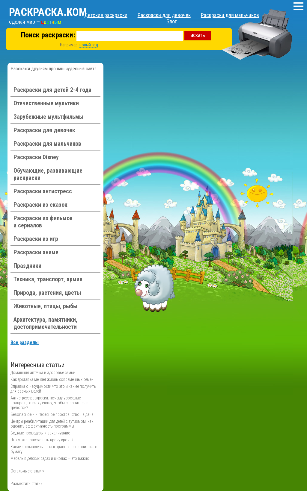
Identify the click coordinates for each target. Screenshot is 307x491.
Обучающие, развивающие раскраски (47, 174)
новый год (88, 44)
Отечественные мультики (46, 103)
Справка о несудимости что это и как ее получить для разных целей (53, 388)
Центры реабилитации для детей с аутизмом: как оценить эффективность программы (51, 423)
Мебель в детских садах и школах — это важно (49, 458)
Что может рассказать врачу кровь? (41, 439)
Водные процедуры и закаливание (40, 433)
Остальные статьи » (27, 471)
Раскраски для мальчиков (230, 15)
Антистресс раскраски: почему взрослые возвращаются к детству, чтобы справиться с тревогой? (49, 403)
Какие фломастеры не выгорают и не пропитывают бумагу (54, 449)
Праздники (27, 265)
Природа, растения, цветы (47, 292)
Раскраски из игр (35, 238)
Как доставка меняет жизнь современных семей (52, 379)
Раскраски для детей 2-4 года (52, 89)
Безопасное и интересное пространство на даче (51, 414)
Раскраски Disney (36, 157)
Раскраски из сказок (40, 204)
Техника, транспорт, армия (47, 279)
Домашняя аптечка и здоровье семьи (42, 372)
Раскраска (48, 12)
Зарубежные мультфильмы (48, 116)
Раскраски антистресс (42, 191)
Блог (171, 21)
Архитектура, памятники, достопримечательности (45, 323)
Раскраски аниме (35, 252)
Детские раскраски (105, 15)
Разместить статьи (26, 483)
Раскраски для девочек (164, 15)
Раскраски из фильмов (43, 222)
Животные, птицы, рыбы (45, 306)
